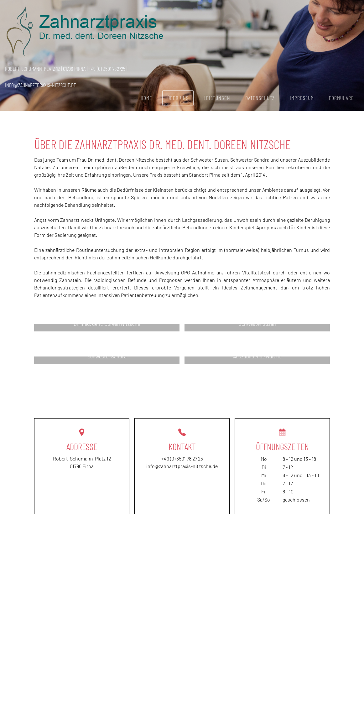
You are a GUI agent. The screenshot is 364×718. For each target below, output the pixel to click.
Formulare (341, 97)
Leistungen (217, 97)
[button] (106, 327)
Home (146, 97)
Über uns (178, 97)
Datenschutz (260, 97)
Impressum (302, 97)
